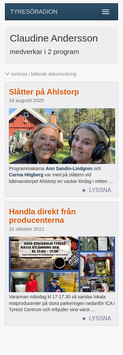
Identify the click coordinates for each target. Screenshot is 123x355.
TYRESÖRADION (33, 12)
